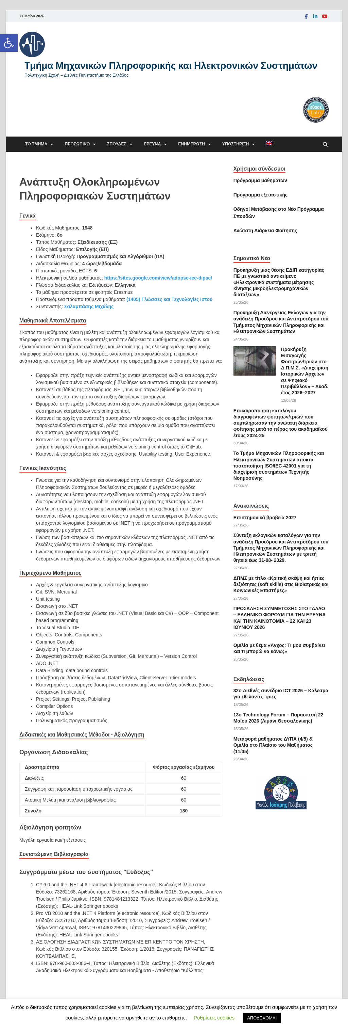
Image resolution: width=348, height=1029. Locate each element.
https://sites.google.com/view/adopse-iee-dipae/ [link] (158, 278)
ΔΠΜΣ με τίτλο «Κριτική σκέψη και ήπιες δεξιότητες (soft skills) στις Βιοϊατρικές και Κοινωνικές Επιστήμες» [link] (281, 584)
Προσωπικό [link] (77, 143)
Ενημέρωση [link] (191, 143)
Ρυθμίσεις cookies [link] (214, 1017)
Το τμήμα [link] (36, 143)
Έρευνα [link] (152, 143)
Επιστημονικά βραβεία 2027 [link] (265, 517)
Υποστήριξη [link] (235, 143)
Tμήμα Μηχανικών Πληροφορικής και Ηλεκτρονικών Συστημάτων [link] (170, 65)
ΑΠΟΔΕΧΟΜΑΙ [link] (262, 1017)
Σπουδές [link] (116, 143)
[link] (9, 43)
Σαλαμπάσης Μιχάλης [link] (89, 306)
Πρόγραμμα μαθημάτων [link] (260, 180)
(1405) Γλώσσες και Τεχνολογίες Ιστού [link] (169, 299)
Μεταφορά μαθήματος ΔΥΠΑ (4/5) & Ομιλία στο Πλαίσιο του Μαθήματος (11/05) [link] (273, 745)
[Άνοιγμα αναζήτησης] (325, 145)
